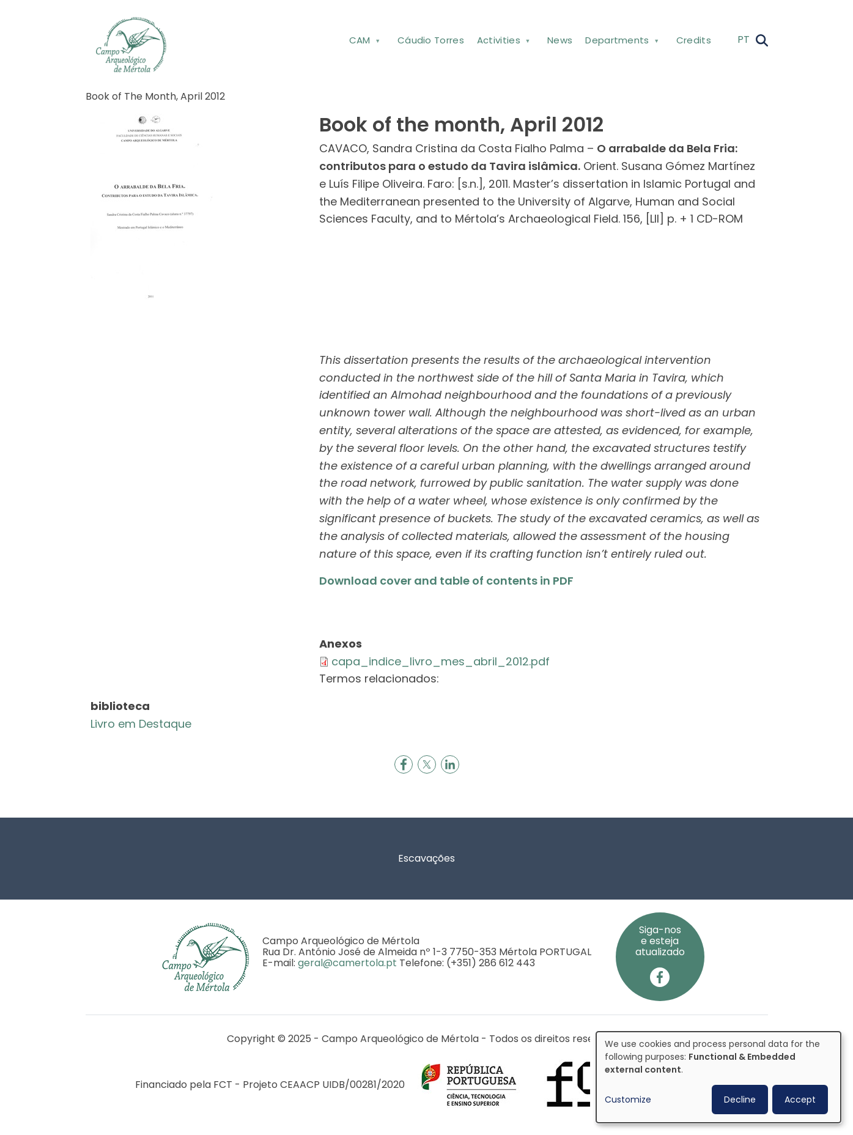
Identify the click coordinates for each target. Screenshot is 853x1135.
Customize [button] (628, 1099)
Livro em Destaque (140, 723)
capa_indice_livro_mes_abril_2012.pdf (440, 661)
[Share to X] (427, 764)
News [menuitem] (559, 40)
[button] (151, 208)
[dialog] (718, 1077)
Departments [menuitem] (621, 42)
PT (743, 39)
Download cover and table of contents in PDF (446, 580)
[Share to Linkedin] (450, 764)
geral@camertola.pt (347, 963)
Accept (800, 1099)
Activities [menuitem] (502, 42)
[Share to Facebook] (403, 764)
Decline (740, 1099)
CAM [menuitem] (363, 42)
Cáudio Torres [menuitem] (430, 40)
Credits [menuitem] (693, 40)
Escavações (426, 858)
